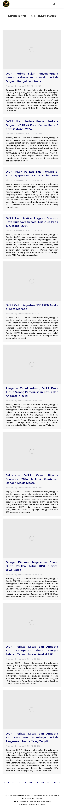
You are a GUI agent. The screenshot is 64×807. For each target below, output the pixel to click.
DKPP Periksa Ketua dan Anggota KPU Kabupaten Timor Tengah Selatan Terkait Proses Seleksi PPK (32, 650)
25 (36, 782)
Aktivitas (9, 86)
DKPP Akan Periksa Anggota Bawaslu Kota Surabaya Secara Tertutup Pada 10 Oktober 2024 (32, 222)
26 (42, 782)
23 (24, 782)
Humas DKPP (45, 16)
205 (54, 782)
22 (19, 782)
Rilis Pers (10, 134)
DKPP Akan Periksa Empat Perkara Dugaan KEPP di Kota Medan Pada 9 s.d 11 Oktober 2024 (32, 125)
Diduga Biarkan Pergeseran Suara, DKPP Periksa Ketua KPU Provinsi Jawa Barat (32, 566)
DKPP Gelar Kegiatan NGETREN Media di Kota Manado (32, 307)
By (22, 86)
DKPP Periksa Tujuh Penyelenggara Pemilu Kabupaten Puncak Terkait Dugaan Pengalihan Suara (32, 77)
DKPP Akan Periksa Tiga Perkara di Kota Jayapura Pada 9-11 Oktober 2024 (32, 173)
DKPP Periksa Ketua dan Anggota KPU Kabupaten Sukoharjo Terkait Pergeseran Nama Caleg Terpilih (32, 737)
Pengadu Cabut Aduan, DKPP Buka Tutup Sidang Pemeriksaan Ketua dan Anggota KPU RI (32, 392)
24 (30, 782)
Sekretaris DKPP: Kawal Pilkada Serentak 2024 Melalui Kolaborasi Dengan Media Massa (32, 479)
